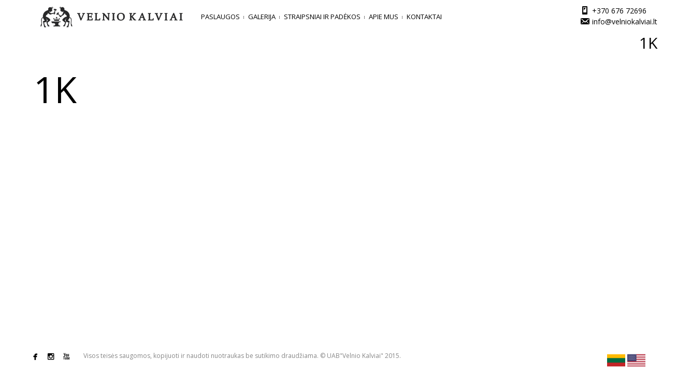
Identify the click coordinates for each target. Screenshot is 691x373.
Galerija (262, 16)
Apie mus (383, 16)
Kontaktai (424, 16)
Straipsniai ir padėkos (322, 16)
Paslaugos (220, 16)
